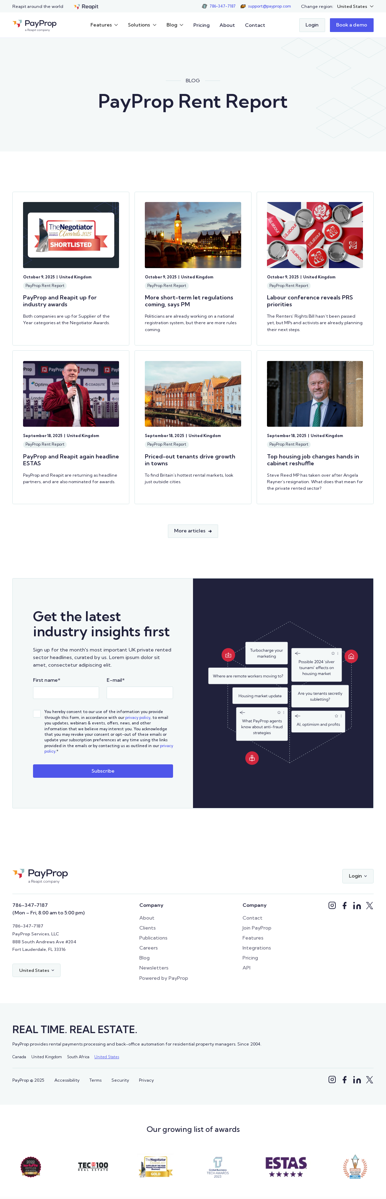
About (227, 25)
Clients (147, 928)
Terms (95, 1080)
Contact (255, 25)
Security (120, 1080)
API (246, 968)
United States (106, 1056)
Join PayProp (257, 928)
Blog (144, 958)
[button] (355, 6)
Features (253, 938)
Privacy (146, 1080)
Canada (19, 1056)
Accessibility (66, 1080)
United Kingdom (46, 1056)
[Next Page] (193, 531)
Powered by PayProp (163, 978)
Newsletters (154, 968)
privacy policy (137, 717)
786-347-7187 (30, 905)
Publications (153, 938)
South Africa (78, 1056)
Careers (148, 948)
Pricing (201, 25)
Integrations (257, 948)
